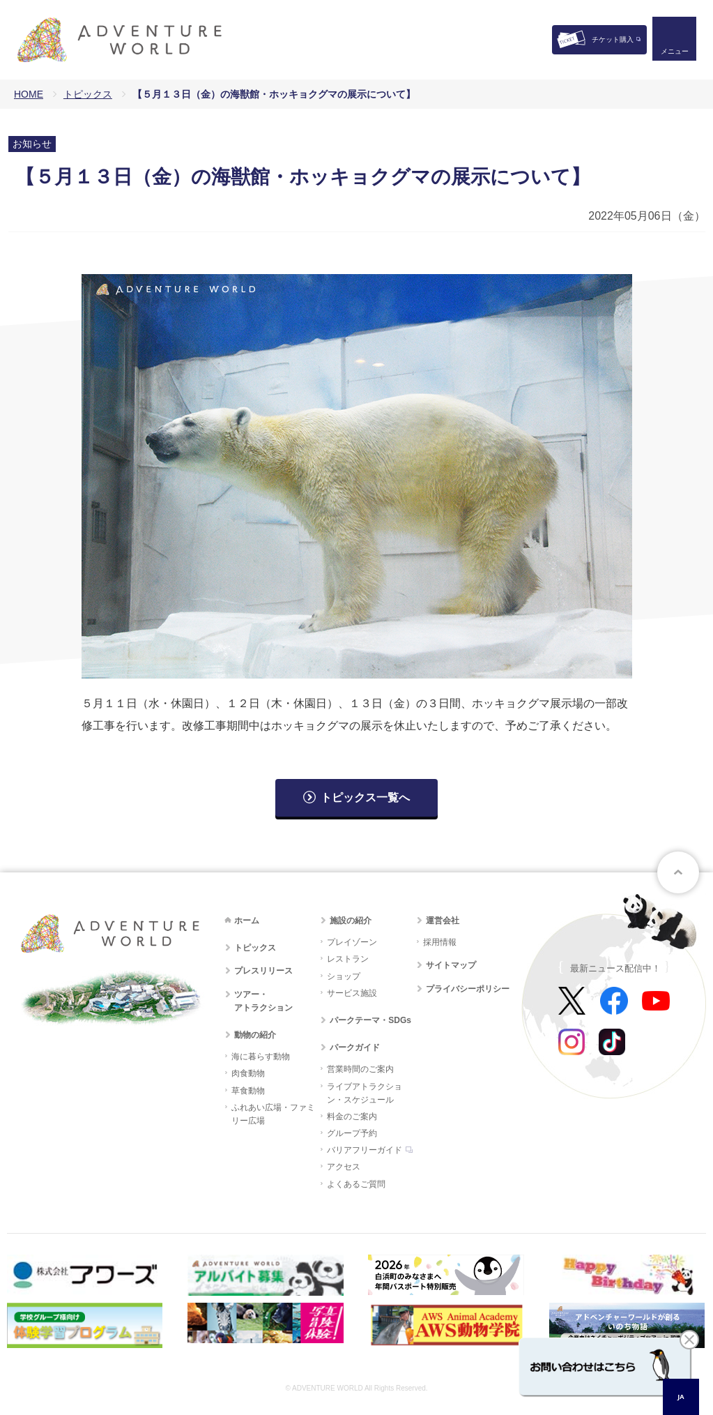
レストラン (348, 959)
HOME (28, 94)
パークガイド (355, 1047)
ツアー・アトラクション (263, 1001)
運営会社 (442, 920)
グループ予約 (352, 1133)
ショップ (343, 976)
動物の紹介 (255, 1035)
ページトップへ (678, 872)
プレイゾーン (352, 942)
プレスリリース (263, 971)
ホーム (246, 920)
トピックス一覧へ (365, 797)
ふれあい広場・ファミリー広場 (273, 1114)
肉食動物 (248, 1073)
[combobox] (681, 1397)
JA (680, 1396)
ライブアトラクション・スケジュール (364, 1093)
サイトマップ (451, 965)
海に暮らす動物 (260, 1056)
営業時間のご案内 (360, 1069)
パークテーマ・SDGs (370, 1020)
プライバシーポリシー (467, 989)
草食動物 (248, 1091)
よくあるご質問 (356, 1184)
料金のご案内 (352, 1116)
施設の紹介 (350, 920)
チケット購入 (613, 39)
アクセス (343, 1167)
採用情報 (440, 942)
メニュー (674, 52)
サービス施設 (352, 993)
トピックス (87, 94)
